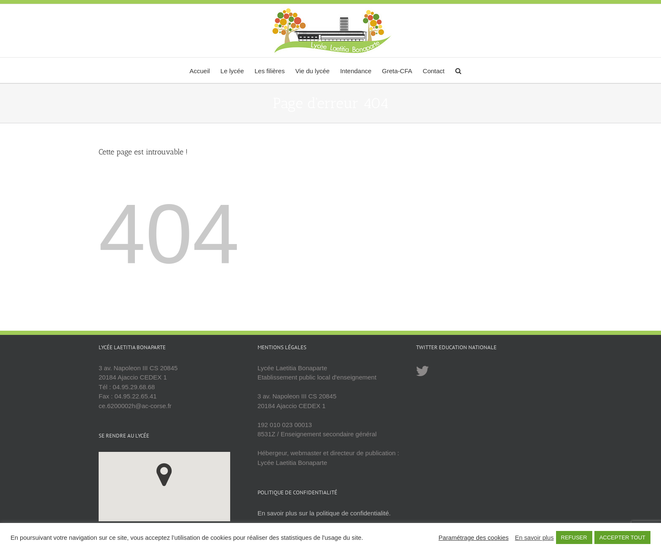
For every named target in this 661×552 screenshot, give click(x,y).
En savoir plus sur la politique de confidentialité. (324, 513)
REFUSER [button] (574, 537)
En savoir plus (534, 537)
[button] (458, 70)
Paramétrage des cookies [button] (473, 537)
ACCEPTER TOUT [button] (622, 537)
